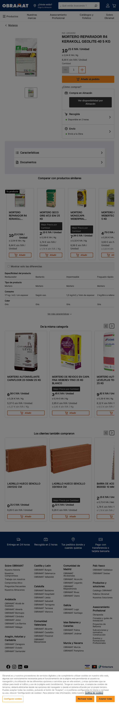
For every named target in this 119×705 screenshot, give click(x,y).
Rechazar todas (85, 699)
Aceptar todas (105, 699)
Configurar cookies (13, 699)
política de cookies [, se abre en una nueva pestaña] (94, 693)
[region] (59, 688)
